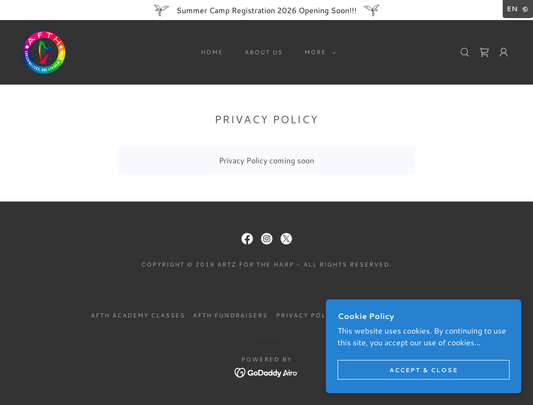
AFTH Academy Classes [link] (138, 315)
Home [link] (212, 52)
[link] (44, 51)
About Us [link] (264, 52)
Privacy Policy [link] (307, 315)
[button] (318, 52)
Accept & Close (423, 370)
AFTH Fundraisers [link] (230, 315)
